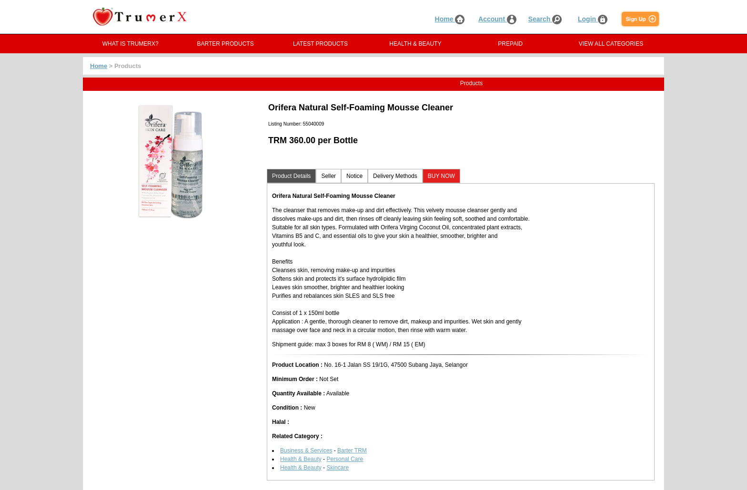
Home (450, 19)
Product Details (291, 176)
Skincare (337, 467)
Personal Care (344, 459)
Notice (354, 176)
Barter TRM (352, 450)
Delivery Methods (395, 176)
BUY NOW (441, 176)
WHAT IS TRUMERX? (130, 43)
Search (545, 19)
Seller (328, 176)
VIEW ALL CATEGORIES (611, 43)
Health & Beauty (301, 459)
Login (592, 19)
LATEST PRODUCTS (320, 43)
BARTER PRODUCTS (225, 43)
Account (497, 19)
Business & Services (306, 450)
